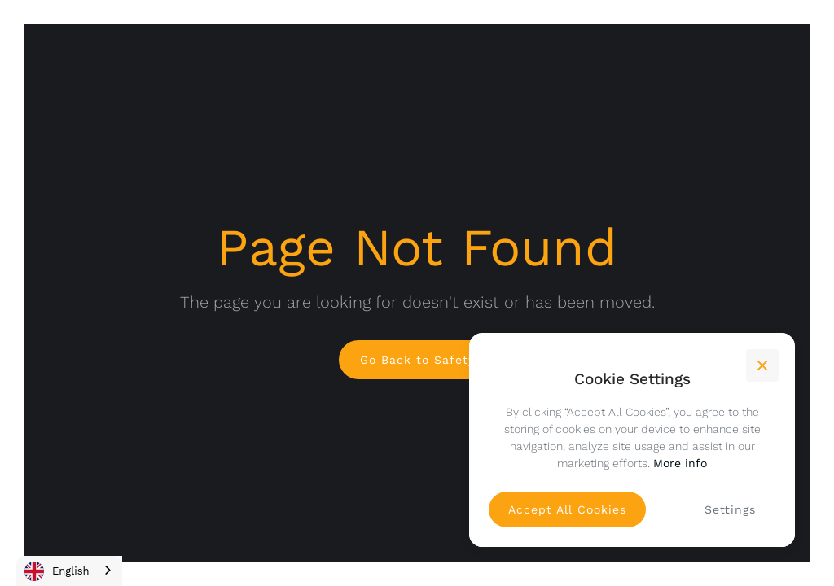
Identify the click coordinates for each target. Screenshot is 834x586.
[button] (762, 365)
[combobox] (69, 571)
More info (680, 463)
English (57, 571)
